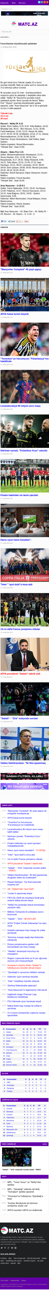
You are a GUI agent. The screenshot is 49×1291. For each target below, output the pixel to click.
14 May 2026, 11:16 (7, 364)
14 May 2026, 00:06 (7, 721)
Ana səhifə (4, 1280)
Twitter (39, 2)
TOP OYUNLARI (20, 1258)
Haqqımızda (4, 3)
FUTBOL (4, 1258)
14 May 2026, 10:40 (7, 453)
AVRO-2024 (5, 1263)
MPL (10, 1258)
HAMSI (44, 1144)
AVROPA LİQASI (30, 1261)
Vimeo (12, 1248)
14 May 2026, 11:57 (7, 272)
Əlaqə (14, 3)
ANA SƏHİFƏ (4, 37)
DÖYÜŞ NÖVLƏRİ (33, 1258)
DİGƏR (13, 1263)
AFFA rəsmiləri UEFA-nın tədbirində (24, 1210)
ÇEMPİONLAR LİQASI (14, 1261)
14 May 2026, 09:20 (7, 587)
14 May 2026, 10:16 (7, 498)
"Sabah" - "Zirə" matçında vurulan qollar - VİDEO (21, 1170)
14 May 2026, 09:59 (7, 543)
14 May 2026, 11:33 (7, 317)
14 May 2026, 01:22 (7, 632)
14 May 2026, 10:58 (7, 409)
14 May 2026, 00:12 (7, 677)
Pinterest (47, 2)
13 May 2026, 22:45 (7, 766)
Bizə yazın (22, 3)
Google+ (44, 2)
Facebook (42, 2)
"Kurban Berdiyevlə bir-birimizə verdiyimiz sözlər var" (22, 1204)
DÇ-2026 (40, 1261)
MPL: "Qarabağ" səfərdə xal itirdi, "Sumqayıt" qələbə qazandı (23, 1190)
